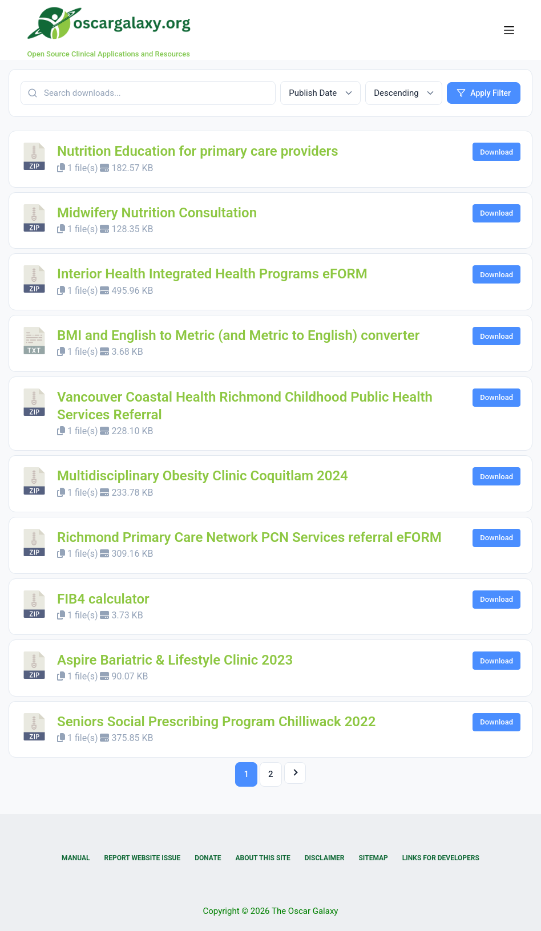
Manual (76, 858)
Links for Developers (440, 858)
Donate (208, 858)
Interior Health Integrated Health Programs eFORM (212, 274)
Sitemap (372, 858)
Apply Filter (484, 93)
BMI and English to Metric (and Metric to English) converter (238, 335)
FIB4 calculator (103, 599)
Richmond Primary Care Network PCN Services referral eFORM (249, 537)
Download (496, 152)
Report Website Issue (142, 858)
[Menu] (509, 30)
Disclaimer (325, 858)
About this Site (262, 858)
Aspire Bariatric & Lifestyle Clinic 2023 (175, 660)
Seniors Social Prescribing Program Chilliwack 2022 (216, 722)
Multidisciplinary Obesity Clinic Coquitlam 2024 (202, 476)
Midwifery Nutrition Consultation (157, 213)
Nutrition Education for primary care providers (197, 151)
